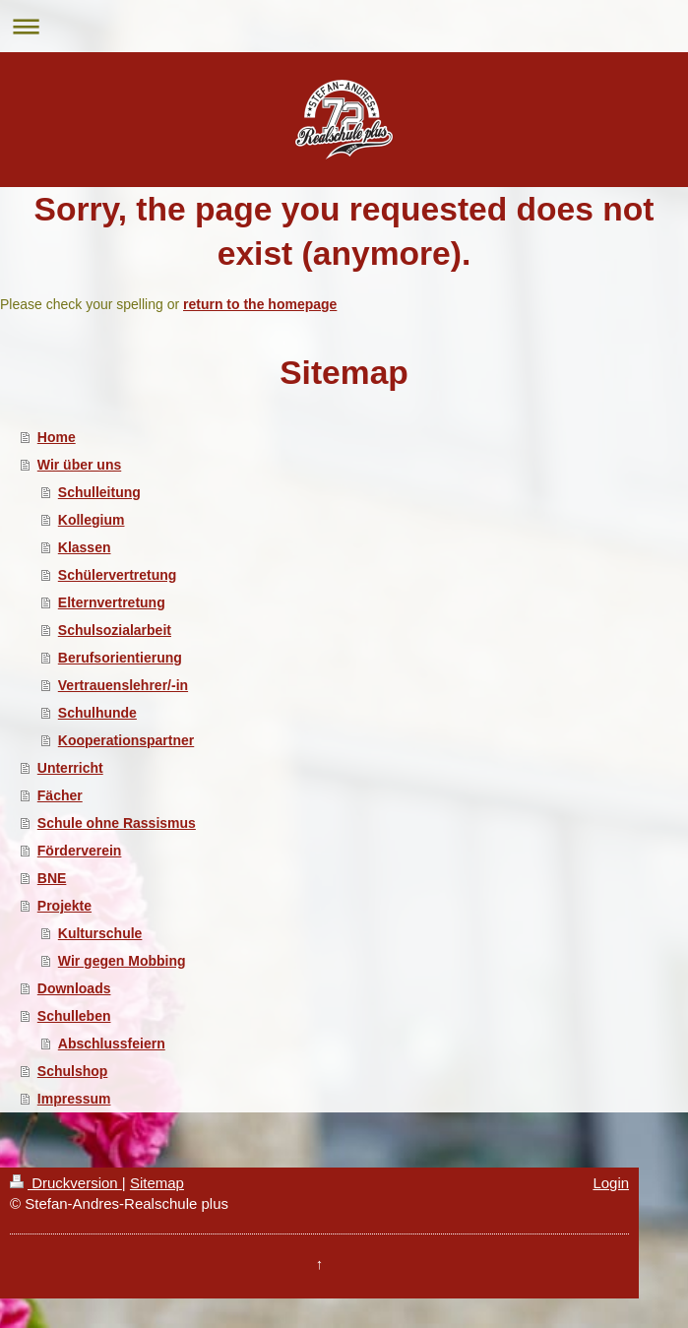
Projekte (64, 906)
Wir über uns (79, 465)
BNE (52, 878)
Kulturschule (100, 933)
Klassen (84, 547)
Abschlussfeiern (111, 1043)
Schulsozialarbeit (114, 630)
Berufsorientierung (120, 657)
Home (56, 437)
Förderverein (79, 850)
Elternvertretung (111, 602)
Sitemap (157, 1182)
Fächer (60, 795)
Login (611, 1182)
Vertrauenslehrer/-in (123, 685)
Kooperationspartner (126, 740)
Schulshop (72, 1071)
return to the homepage (260, 304)
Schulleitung (99, 492)
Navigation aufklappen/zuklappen (344, 26)
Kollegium (91, 520)
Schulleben (74, 1016)
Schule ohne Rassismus (116, 823)
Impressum (74, 1099)
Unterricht (70, 768)
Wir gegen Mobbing (122, 961)
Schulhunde (97, 713)
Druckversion (66, 1182)
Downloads (74, 988)
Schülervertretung (117, 575)
